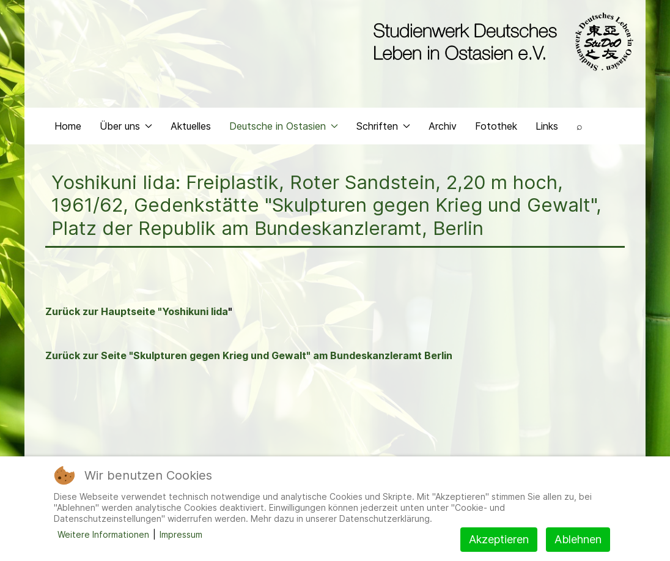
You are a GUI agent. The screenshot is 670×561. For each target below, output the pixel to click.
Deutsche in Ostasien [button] (283, 126)
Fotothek (496, 126)
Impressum (181, 534)
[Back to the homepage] (500, 41)
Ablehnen (578, 539)
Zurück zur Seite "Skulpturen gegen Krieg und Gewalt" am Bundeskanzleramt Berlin (248, 355)
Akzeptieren (499, 539)
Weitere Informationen (103, 534)
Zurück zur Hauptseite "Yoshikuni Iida (136, 311)
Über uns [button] (126, 126)
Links (547, 126)
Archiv (443, 126)
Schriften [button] (383, 126)
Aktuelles (191, 126)
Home (67, 126)
